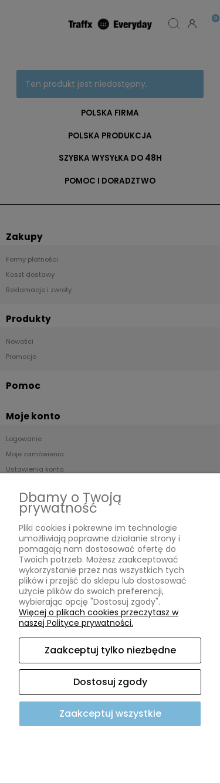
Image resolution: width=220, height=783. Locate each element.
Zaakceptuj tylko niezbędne (110, 650)
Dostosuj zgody (110, 682)
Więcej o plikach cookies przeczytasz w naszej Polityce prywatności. (98, 617)
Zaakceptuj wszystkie (110, 713)
